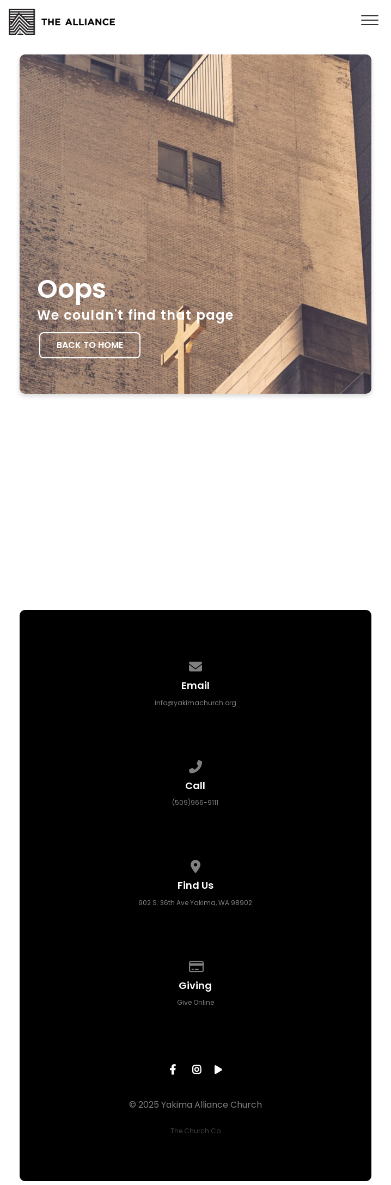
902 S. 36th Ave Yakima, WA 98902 (195, 902)
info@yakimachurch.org (195, 702)
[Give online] (195, 964)
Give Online (195, 1002)
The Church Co (195, 1130)
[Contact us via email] (195, 664)
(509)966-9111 (195, 802)
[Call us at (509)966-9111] (195, 764)
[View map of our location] (195, 864)
